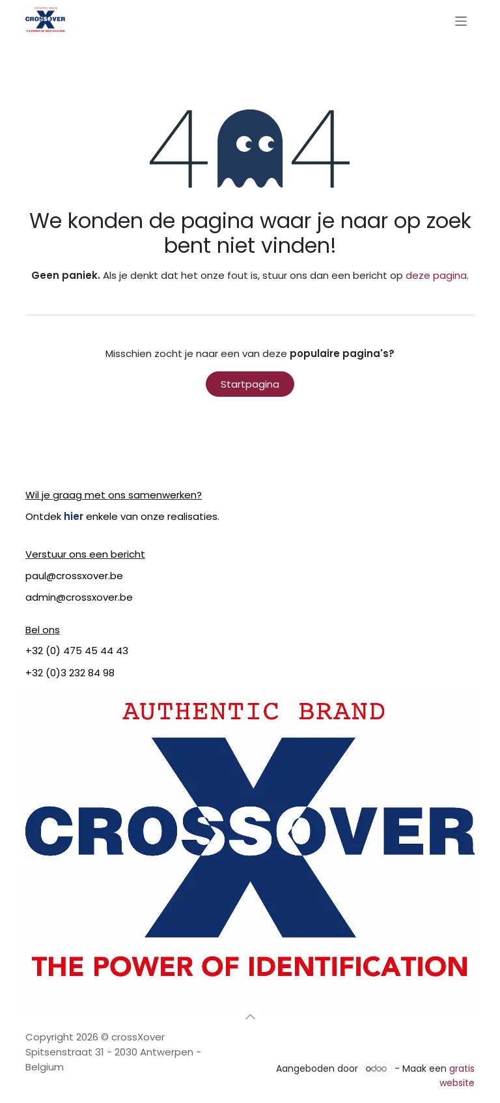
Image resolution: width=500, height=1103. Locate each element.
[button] (250, 1016)
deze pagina (436, 275)
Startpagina (250, 384)
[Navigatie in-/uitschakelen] (461, 21)
